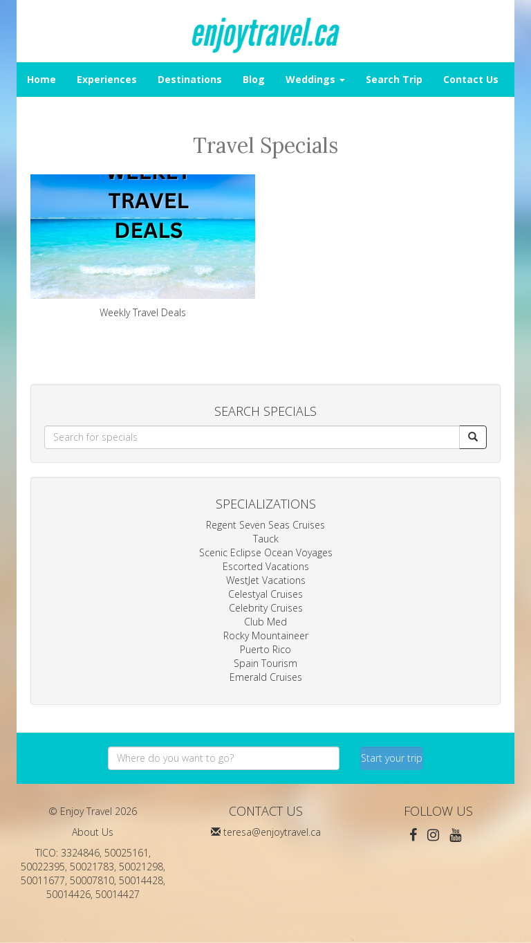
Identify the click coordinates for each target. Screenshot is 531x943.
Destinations (190, 79)
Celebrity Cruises (266, 607)
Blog (254, 79)
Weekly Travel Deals (142, 246)
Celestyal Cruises (265, 594)
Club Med (265, 621)
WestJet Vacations (266, 580)
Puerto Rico (265, 649)
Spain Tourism (265, 663)
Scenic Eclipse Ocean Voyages (266, 552)
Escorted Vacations (266, 566)
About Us (92, 832)
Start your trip (391, 758)
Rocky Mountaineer (265, 635)
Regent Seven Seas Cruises (265, 524)
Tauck (266, 538)
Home (41, 79)
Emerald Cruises (266, 677)
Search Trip (394, 79)
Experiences (107, 79)
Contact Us (471, 79)
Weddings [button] (315, 79)
